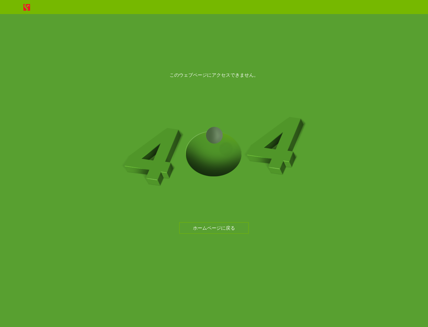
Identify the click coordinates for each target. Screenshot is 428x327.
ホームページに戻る (214, 228)
